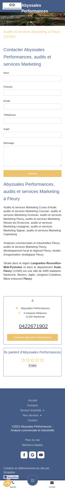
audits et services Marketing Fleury (24, 246)
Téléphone (9, 114)
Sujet (6, 129)
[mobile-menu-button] (33, 480)
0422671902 (33, 326)
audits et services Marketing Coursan (26, 211)
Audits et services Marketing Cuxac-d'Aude (29, 207)
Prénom (8, 86)
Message (8, 142)
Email (6, 100)
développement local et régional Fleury (27, 250)
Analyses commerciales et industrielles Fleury (31, 243)
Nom (6, 72)
